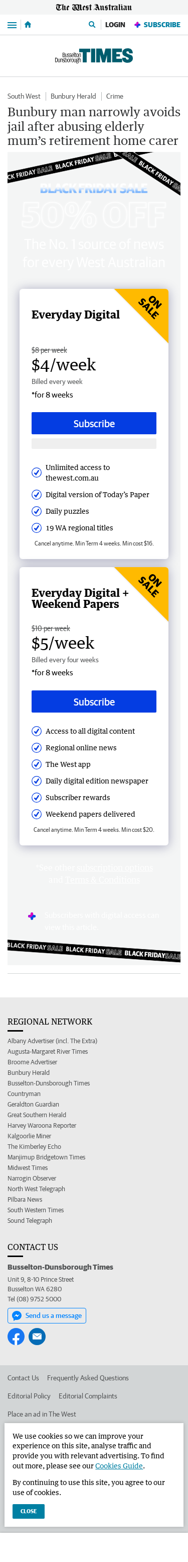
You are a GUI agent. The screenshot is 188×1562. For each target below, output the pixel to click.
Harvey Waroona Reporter (42, 1125)
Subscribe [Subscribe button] (94, 423)
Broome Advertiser (32, 1062)
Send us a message (47, 1316)
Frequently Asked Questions (88, 1378)
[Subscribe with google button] (94, 443)
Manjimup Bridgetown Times (46, 1157)
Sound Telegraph (30, 1220)
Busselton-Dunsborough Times (49, 1083)
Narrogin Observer (32, 1178)
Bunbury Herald (73, 96)
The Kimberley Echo (34, 1146)
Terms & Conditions (102, 880)
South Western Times (36, 1210)
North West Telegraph (36, 1189)
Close (29, 1511)
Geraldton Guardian (33, 1104)
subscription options (115, 868)
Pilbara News (25, 1199)
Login (115, 25)
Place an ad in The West (42, 1414)
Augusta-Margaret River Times (48, 1051)
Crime (114, 96)
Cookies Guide (119, 1465)
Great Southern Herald (37, 1115)
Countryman (24, 1094)
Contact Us (23, 1378)
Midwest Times (28, 1168)
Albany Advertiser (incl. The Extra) (52, 1041)
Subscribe (156, 25)
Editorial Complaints (88, 1396)
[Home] (28, 25)
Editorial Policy (29, 1396)
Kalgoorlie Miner (29, 1136)
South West (24, 96)
